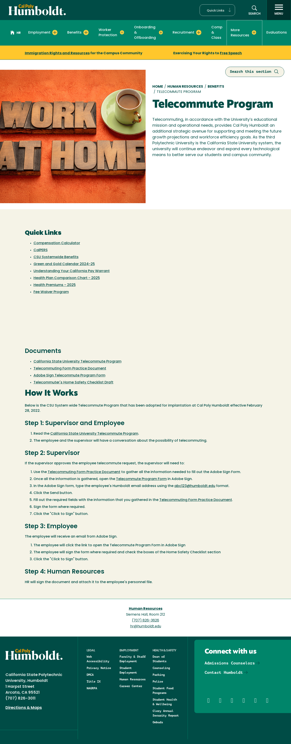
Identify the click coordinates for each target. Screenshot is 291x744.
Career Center (130, 686)
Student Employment (128, 670)
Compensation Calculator (57, 243)
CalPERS (41, 250)
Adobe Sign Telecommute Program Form (69, 375)
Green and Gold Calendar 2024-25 (64, 264)
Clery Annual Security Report (166, 713)
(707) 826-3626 (145, 620)
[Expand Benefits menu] (86, 32)
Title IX (94, 681)
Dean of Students (160, 659)
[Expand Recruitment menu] (198, 32)
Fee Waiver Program (51, 292)
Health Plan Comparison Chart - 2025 (67, 278)
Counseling (161, 668)
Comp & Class (216, 33)
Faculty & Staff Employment (132, 659)
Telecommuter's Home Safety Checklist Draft (73, 382)
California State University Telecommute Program (77, 361)
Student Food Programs (163, 690)
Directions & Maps (23, 708)
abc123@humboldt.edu (194, 486)
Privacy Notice (99, 668)
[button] (217, 10)
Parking (159, 674)
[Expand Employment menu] (54, 32)
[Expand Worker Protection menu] (122, 32)
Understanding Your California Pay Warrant (72, 271)
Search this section (255, 72)
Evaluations (276, 32)
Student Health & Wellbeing (165, 702)
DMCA (90, 674)
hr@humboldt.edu (145, 626)
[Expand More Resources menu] (254, 32)
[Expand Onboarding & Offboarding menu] (161, 32)
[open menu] (279, 10)
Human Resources (185, 87)
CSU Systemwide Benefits (56, 257)
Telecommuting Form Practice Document (70, 368)
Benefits (216, 87)
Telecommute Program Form (141, 479)
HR (15, 33)
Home (157, 87)
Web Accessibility (98, 659)
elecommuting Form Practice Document (85, 472)
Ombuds (158, 722)
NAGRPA (92, 688)
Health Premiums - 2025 (55, 285)
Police (158, 681)
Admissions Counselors (230, 663)
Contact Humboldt (224, 672)
